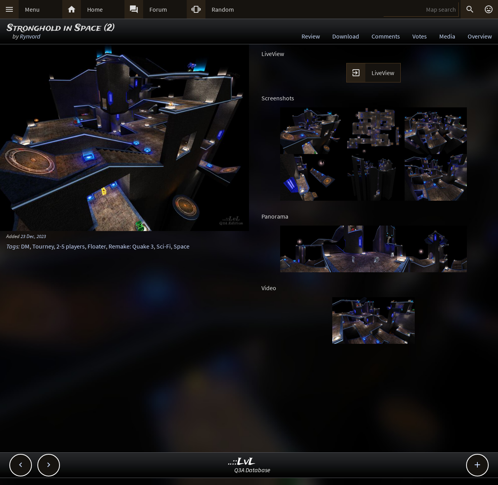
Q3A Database (252, 470)
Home (95, 9)
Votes (419, 36)
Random (223, 9)
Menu (32, 9)
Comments (386, 36)
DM (25, 246)
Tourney (43, 246)
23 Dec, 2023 (33, 236)
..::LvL (242, 462)
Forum (158, 9)
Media (447, 36)
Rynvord (30, 36)
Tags (12, 246)
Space (181, 246)
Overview (480, 36)
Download (345, 36)
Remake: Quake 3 (131, 246)
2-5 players (70, 246)
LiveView (383, 73)
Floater (97, 246)
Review (311, 36)
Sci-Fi (163, 246)
